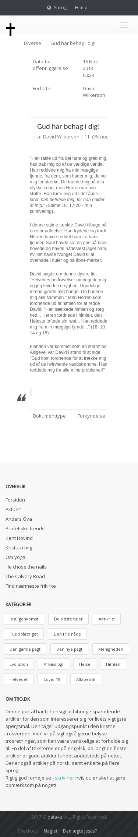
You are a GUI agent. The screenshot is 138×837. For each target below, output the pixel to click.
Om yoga (15, 557)
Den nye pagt (69, 649)
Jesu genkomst (24, 619)
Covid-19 (51, 679)
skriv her (64, 777)
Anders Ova (19, 519)
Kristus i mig (19, 547)
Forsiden (15, 499)
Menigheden (110, 649)
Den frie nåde (67, 634)
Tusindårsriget (24, 634)
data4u (54, 817)
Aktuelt (13, 509)
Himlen (113, 664)
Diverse (32, 43)
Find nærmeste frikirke (31, 586)
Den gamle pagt (25, 649)
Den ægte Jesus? (80, 831)
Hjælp (81, 7)
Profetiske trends (25, 528)
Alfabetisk (85, 679)
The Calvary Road (25, 576)
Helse (84, 664)
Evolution (19, 664)
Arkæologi (53, 664)
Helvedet (19, 679)
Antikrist (107, 619)
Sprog (60, 7)
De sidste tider (68, 619)
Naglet (50, 831)
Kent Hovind (19, 538)
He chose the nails (26, 566)
